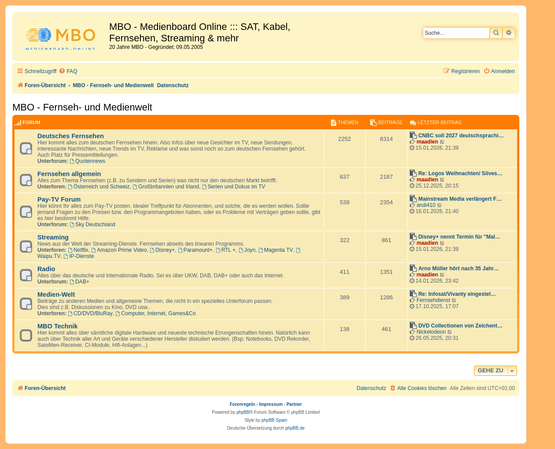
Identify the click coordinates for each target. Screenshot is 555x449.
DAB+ (79, 282)
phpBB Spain (274, 420)
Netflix (78, 250)
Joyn (247, 250)
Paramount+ (195, 250)
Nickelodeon (431, 332)
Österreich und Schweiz (99, 187)
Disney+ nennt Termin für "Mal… (459, 237)
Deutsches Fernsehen (70, 136)
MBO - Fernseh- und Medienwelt (82, 107)
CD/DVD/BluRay (90, 313)
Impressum (271, 404)
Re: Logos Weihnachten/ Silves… (460, 173)
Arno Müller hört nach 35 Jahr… (458, 268)
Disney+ (162, 250)
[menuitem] (68, 71)
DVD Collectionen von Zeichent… (460, 326)
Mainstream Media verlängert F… (460, 199)
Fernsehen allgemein (69, 173)
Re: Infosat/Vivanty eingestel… (457, 294)
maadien (427, 142)
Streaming (53, 237)
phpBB (243, 412)
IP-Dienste (78, 256)
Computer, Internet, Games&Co (156, 313)
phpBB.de (295, 428)
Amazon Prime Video (119, 250)
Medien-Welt (56, 294)
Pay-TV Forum (59, 199)
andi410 (425, 205)
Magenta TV (275, 250)
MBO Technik (57, 326)
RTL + (225, 250)
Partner (294, 404)
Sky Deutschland (92, 224)
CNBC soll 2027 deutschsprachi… (461, 135)
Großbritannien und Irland (166, 187)
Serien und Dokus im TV (233, 187)
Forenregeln (242, 404)
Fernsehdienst (433, 300)
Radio (46, 268)
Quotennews (87, 161)
